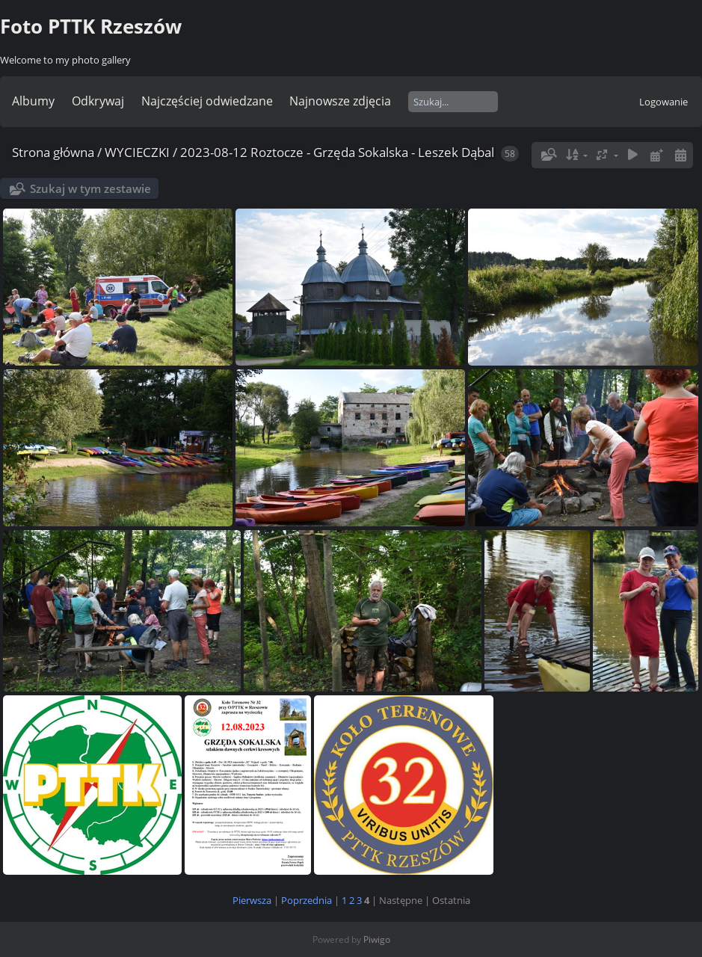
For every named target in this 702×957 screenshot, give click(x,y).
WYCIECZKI (137, 152)
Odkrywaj (98, 101)
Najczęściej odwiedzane (207, 101)
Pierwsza (252, 900)
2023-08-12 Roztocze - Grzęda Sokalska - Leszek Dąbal (337, 152)
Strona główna (53, 152)
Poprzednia (306, 900)
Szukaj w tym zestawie (90, 188)
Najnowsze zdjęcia (340, 101)
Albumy (33, 101)
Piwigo (376, 939)
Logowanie (663, 101)
